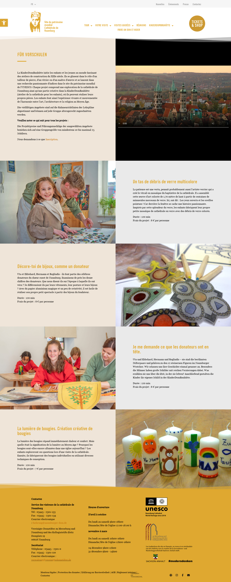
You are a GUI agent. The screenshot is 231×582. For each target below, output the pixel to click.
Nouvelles (160, 4)
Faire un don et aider (129, 30)
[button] (4, 23)
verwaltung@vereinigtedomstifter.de (51, 559)
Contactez (197, 4)
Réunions (141, 25)
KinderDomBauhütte (161, 25)
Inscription (51, 139)
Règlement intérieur (126, 572)
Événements (173, 4)
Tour (88, 25)
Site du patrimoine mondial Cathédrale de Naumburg (53, 26)
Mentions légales (48, 572)
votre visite (103, 25)
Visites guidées (123, 25)
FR (33, 4)
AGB (113, 572)
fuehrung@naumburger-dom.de (50, 522)
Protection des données (69, 572)
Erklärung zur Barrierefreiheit (95, 572)
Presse (186, 4)
